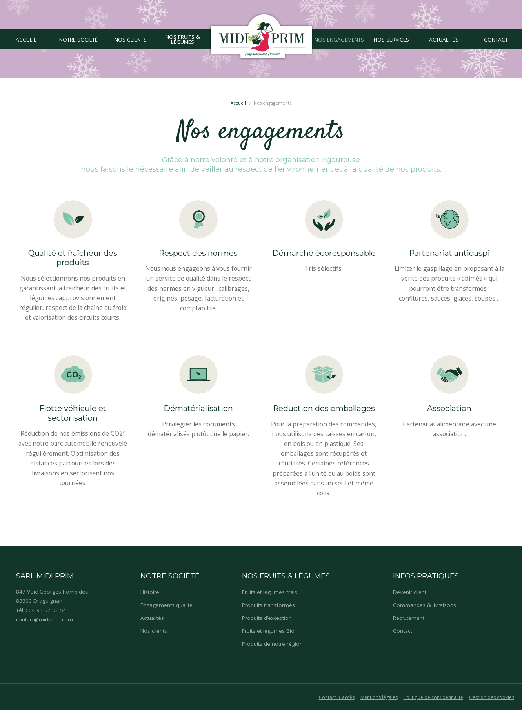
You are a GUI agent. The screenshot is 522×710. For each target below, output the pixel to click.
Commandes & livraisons (424, 605)
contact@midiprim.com (44, 619)
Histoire (149, 592)
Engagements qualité (166, 605)
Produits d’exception (267, 617)
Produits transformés (268, 605)
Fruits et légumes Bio (268, 630)
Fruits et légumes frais (269, 592)
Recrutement (408, 617)
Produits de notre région (272, 643)
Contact (402, 630)
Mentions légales (379, 697)
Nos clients (153, 630)
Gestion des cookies (491, 697)
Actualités (152, 617)
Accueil (238, 103)
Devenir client (409, 592)
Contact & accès (337, 697)
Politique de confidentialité (433, 697)
